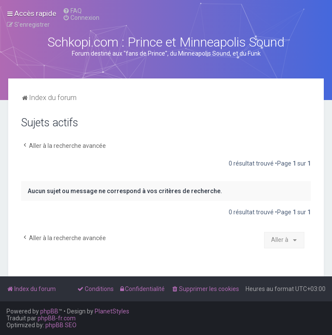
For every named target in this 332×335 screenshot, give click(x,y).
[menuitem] (72, 10)
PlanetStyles (112, 311)
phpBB (49, 311)
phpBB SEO (61, 325)
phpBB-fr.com (57, 318)
